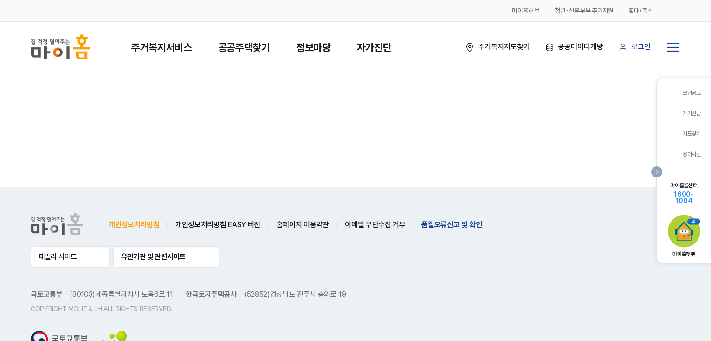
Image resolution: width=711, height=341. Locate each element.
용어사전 (692, 154)
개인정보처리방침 (134, 225)
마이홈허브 (525, 10)
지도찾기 (692, 134)
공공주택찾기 (244, 47)
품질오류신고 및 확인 (451, 225)
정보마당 (313, 47)
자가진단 (374, 47)
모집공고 (692, 93)
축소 (673, 10)
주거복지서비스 (161, 47)
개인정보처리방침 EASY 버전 (217, 225)
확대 (660, 10)
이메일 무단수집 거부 (375, 225)
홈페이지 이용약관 (303, 225)
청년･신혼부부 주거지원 (584, 10)
